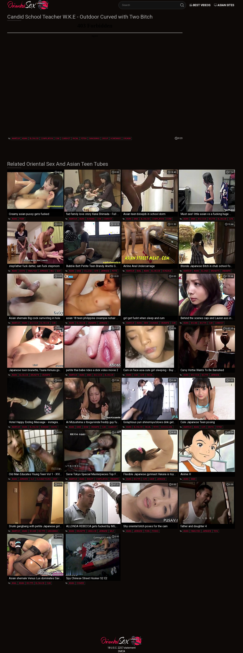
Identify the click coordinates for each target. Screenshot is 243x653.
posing (155, 531)
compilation (47, 138)
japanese (43, 271)
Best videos (202, 5)
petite (114, 271)
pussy (21, 219)
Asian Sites (226, 5)
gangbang (94, 138)
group (105, 138)
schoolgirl (166, 427)
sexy (59, 271)
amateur (16, 138)
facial (75, 138)
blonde (205, 271)
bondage (166, 271)
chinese (80, 583)
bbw (146, 323)
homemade (115, 138)
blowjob (34, 138)
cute (231, 219)
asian (24, 138)
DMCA (121, 651)
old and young (43, 479)
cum (57, 138)
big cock (202, 219)
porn (147, 531)
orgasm (127, 138)
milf (52, 271)
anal (139, 271)
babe (136, 219)
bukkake (91, 219)
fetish (84, 138)
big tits (212, 219)
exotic (22, 271)
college (88, 271)
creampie (226, 271)
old (32, 479)
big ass (194, 323)
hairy (151, 479)
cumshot (66, 138)
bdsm (86, 427)
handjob (92, 531)
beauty (90, 479)
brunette (215, 271)
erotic (211, 427)
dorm (169, 219)
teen (216, 531)
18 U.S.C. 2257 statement (122, 647)
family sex (32, 271)
